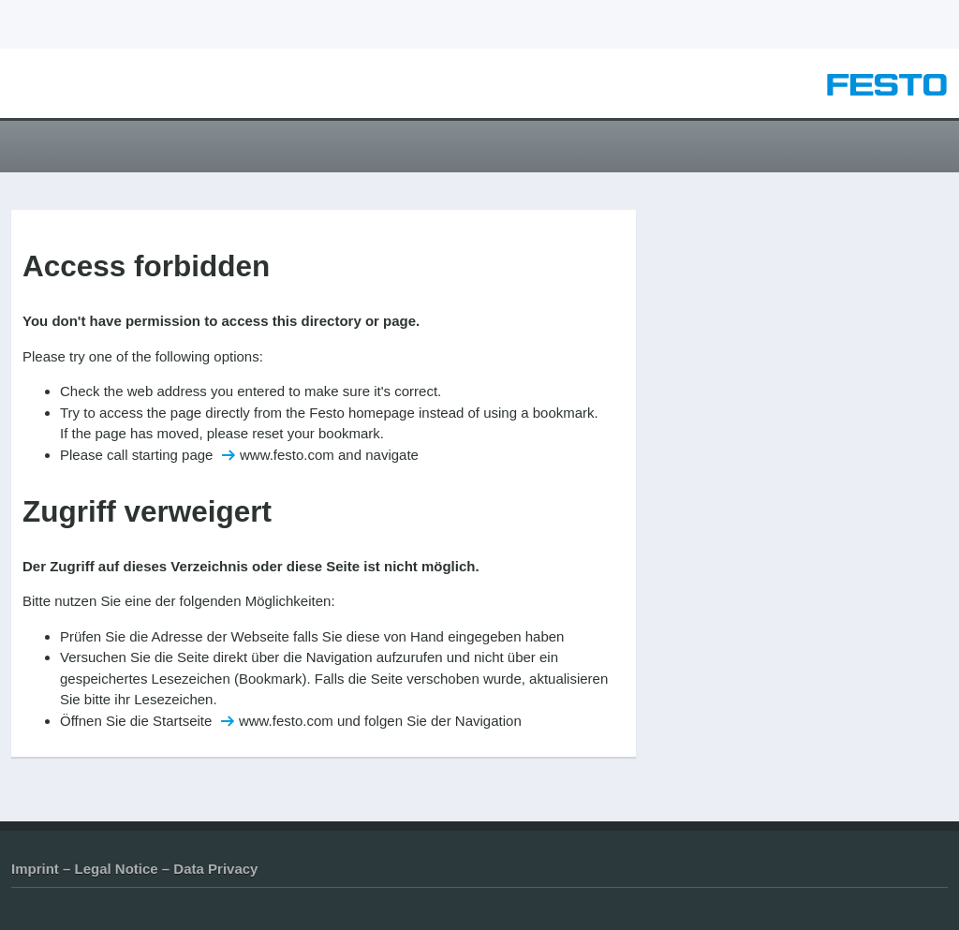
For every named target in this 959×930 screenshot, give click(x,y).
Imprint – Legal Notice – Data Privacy (134, 869)
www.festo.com (287, 455)
